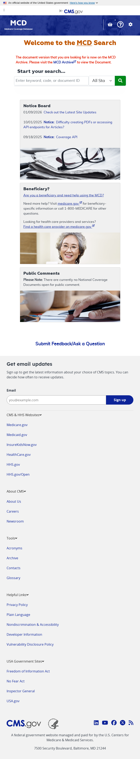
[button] (120, 24)
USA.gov (13, 701)
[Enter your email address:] (56, 400)
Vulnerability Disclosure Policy (30, 644)
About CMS (16, 491)
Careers (13, 511)
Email (11, 390)
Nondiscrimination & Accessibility (33, 624)
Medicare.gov (17, 425)
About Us (14, 501)
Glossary (13, 578)
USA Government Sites (25, 661)
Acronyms (14, 548)
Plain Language (18, 614)
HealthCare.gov (19, 454)
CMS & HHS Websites (24, 415)
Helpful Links (18, 595)
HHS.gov (13, 464)
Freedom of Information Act (28, 671)
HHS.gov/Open (18, 474)
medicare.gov (70, 203)
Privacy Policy (17, 604)
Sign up (120, 400)
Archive (12, 558)
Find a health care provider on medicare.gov (59, 226)
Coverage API (60, 137)
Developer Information (24, 634)
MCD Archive (64, 62)
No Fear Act (16, 681)
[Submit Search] (120, 81)
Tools (12, 538)
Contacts (13, 568)
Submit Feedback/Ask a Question (70, 344)
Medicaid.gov (17, 434)
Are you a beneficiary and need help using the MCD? (63, 195)
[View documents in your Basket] (110, 25)
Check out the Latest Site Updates (70, 112)
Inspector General (21, 691)
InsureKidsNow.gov (22, 444)
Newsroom (15, 521)
